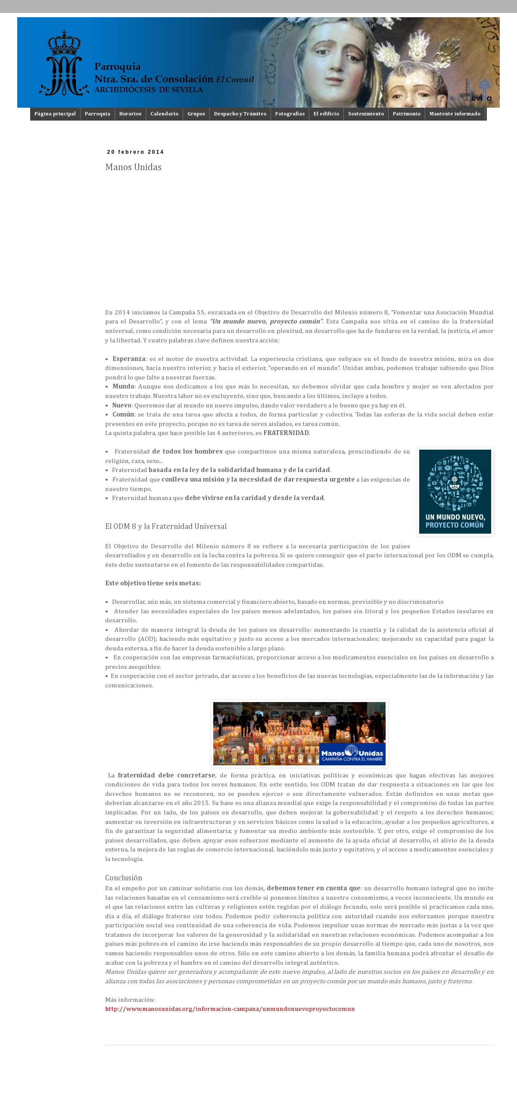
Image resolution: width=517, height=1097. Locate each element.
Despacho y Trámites (240, 114)
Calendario (164, 114)
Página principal (55, 114)
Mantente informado (455, 114)
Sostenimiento (366, 114)
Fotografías (290, 114)
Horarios (130, 114)
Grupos (196, 114)
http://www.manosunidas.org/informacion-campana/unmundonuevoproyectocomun (230, 1009)
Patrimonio (406, 114)
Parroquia (97, 114)
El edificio (326, 114)
